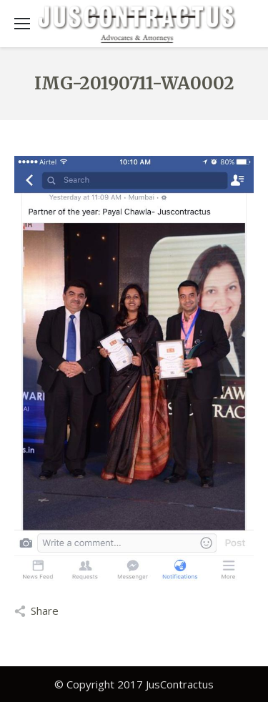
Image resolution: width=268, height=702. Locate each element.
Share (45, 610)
